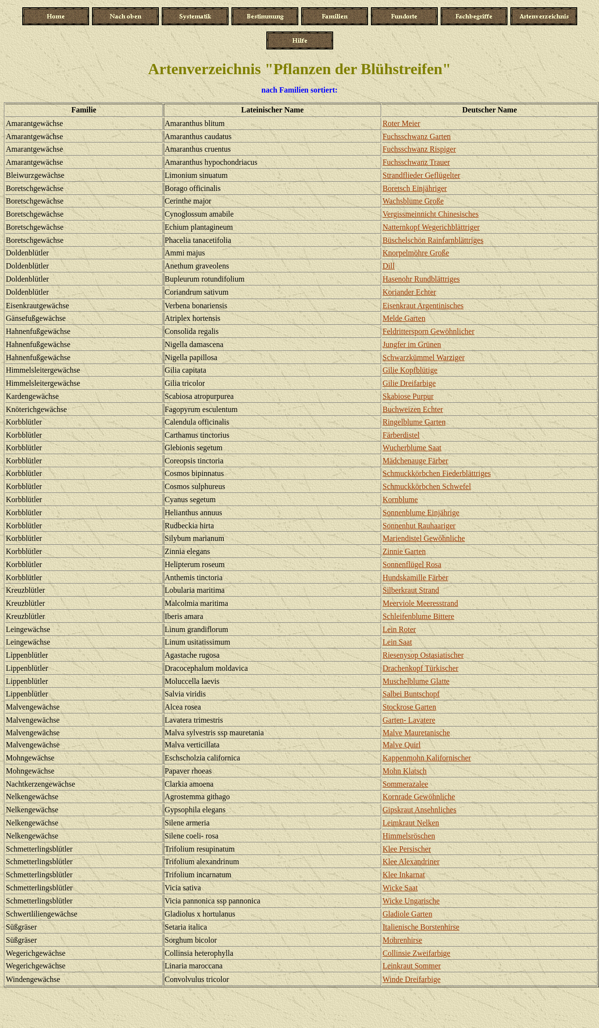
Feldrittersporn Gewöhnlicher (429, 331)
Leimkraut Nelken (411, 823)
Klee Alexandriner (411, 861)
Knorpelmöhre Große (416, 253)
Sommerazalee (405, 784)
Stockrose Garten (409, 707)
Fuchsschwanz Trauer (416, 162)
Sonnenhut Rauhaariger (419, 526)
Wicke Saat (400, 888)
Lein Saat (397, 642)
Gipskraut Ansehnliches (419, 810)
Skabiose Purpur (408, 396)
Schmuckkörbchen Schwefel (427, 486)
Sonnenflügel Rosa (412, 564)
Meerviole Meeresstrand (420, 603)
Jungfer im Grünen (412, 344)
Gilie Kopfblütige (410, 370)
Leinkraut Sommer (412, 966)
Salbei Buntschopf (411, 694)
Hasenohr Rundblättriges (421, 279)
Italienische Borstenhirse (421, 927)
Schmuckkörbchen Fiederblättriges (437, 473)
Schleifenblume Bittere (418, 616)
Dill (389, 266)
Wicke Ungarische (411, 901)
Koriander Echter (409, 292)
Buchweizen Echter (413, 409)
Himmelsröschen (409, 836)
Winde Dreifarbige (412, 979)
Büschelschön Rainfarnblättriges (433, 240)
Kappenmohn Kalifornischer (427, 758)
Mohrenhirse (402, 940)
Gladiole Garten (407, 914)
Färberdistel (401, 435)
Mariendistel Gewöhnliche (424, 538)
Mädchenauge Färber (415, 461)
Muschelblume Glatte (416, 681)
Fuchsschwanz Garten (417, 136)
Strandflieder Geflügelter (421, 175)
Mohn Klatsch (405, 771)
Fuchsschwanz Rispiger (419, 149)
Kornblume (400, 499)
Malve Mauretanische (416, 732)
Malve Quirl (402, 745)
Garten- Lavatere (409, 720)
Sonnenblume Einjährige (421, 512)
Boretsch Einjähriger (415, 188)
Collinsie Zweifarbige (416, 953)
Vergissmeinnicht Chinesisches (430, 214)
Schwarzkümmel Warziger (423, 357)
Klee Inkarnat (404, 874)
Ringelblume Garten (414, 422)
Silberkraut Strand (411, 590)
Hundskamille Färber (415, 577)
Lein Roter (399, 629)
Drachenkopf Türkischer (421, 668)
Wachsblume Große (413, 201)
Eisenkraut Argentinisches (423, 305)
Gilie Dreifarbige (409, 383)
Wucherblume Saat (412, 447)
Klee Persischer (407, 849)
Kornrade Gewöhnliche (419, 796)
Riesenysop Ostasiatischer (423, 655)
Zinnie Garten (404, 551)
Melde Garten (404, 318)
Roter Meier (401, 123)
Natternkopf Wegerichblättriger (431, 227)
